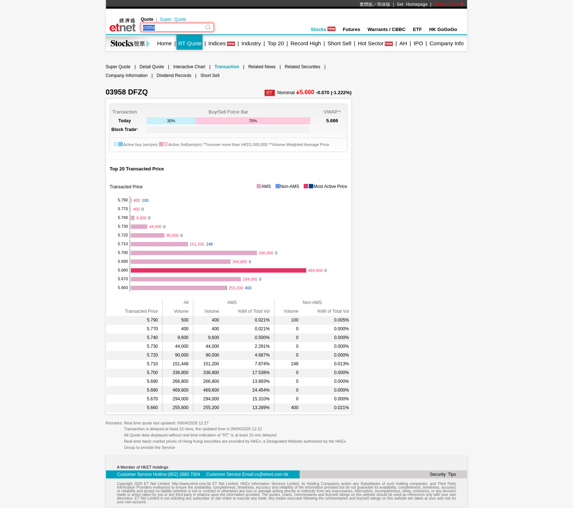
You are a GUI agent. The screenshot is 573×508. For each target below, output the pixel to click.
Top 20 (275, 43)
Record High (306, 43)
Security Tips (443, 474)
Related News (262, 66)
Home (164, 43)
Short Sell (339, 43)
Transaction (227, 66)
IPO (418, 43)
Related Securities (302, 66)
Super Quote (173, 19)
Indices (217, 43)
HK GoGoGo (443, 29)
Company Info (446, 43)
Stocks (323, 29)
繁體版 (366, 4)
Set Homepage (412, 4)
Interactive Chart (189, 66)
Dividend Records (174, 75)
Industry (251, 43)
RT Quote (190, 43)
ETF (417, 29)
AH (403, 43)
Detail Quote (152, 66)
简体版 (383, 4)
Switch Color (449, 4)
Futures (351, 29)
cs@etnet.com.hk (271, 474)
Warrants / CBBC (387, 29)
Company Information (127, 75)
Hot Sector (371, 43)
